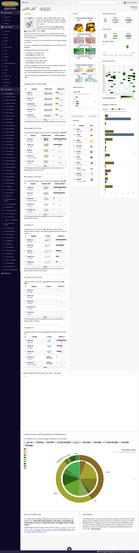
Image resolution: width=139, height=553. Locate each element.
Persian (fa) (30, 161)
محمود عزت (27, 531)
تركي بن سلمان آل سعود (39, 531)
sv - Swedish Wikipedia (9, 237)
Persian (78, 151)
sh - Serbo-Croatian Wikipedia (11, 220)
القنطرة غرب (93, 116)
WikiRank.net (10, 273)
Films (5, 53)
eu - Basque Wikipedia (9, 135)
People (5, 60)
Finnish (78, 157)
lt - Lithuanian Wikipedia (9, 189)
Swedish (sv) (30, 204)
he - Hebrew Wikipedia (9, 151)
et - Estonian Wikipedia (9, 132)
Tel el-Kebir (125, 442)
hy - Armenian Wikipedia (9, 164)
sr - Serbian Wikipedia (9, 234)
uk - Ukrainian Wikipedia (9, 250)
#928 (115, 36)
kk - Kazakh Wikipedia (9, 180)
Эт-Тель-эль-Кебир (63, 442)
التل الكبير (29, 442)
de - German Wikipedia (9, 116)
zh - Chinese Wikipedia (9, 266)
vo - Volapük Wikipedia (9, 263)
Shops (5, 66)
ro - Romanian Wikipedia (9, 213)
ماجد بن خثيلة (28, 530)
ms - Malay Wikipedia (9, 193)
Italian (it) (29, 92)
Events (5, 50)
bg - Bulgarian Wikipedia (9, 103)
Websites (6, 85)
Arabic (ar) (30, 139)
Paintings (6, 57)
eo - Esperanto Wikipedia (9, 125)
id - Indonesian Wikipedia (9, 167)
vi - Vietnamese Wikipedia (10, 260)
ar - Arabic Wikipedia (8, 93)
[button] (61, 13)
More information (96, 529)
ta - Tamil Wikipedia (8, 241)
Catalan (78, 134)
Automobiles (7, 31)
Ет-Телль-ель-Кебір (111, 442)
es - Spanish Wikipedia (9, 128)
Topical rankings (9, 27)
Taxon (5, 73)
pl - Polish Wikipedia (8, 207)
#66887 (129, 36)
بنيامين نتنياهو (71, 530)
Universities (6, 79)
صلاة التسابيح (62, 530)
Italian (56, 27)
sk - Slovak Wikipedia (9, 228)
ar (36, 7)
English (25, 2)
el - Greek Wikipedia (8, 119)
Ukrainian (78, 179)
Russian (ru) (30, 115)
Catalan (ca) (30, 262)
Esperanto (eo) (31, 109)
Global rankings (9, 13)
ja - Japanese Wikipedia (9, 173)
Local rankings (9, 89)
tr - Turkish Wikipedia (9, 247)
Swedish (78, 173)
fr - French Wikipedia (8, 144)
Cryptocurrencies (8, 47)
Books (5, 34)
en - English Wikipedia (9, 122)
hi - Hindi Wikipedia (8, 154)
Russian (78, 168)
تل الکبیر (76, 442)
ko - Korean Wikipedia (9, 183)
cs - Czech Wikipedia (8, 109)
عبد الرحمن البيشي (46, 530)
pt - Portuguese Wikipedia (10, 210)
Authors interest (7, 17)
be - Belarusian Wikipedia (10, 100)
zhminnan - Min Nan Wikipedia (11, 269)
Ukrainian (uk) (30, 104)
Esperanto (79, 146)
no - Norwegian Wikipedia (10, 204)
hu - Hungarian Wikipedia (9, 160)
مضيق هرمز (36, 530)
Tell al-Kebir (50, 442)
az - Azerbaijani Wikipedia (10, 96)
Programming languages (9, 63)
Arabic (78, 129)
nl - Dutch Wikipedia (8, 196)
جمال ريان (62, 528)
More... (46, 120)
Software (6, 69)
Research (118, 2)
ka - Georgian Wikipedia (9, 176)
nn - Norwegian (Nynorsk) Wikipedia (10, 200)
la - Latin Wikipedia (8, 186)
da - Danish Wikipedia (9, 112)
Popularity (6, 23)
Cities (5, 44)
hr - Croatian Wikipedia (9, 157)
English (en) (30, 98)
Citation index (7, 20)
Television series (8, 76)
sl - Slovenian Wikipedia (9, 231)
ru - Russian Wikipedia (9, 217)
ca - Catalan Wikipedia (9, 106)
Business (6, 41)
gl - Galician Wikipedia (9, 148)
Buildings (6, 37)
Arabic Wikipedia (130, 2)
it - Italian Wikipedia (8, 170)
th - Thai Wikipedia (8, 244)
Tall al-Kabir (29, 445)
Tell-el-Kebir (86, 442)
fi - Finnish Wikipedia (8, 141)
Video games (7, 82)
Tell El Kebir (40, 442)
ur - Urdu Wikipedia (8, 253)
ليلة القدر (55, 530)
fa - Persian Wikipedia (9, 138)
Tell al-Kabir (97, 442)
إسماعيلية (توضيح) (77, 116)
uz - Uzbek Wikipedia (9, 257)
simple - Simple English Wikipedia (9, 224)
